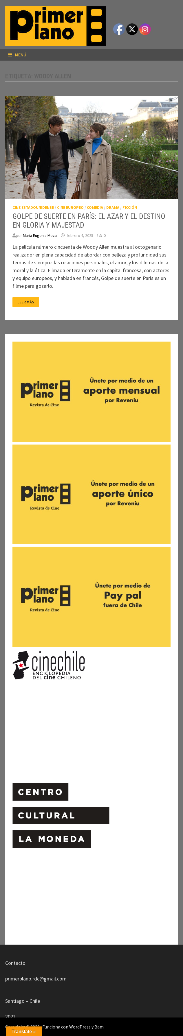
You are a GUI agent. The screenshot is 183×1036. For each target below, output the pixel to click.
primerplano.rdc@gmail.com (36, 978)
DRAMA (112, 207)
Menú (17, 55)
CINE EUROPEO (70, 207)
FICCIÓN (129, 207)
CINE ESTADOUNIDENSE (33, 207)
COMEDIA (95, 207)
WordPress (80, 1027)
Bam (99, 1027)
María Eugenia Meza (40, 235)
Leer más (26, 302)
